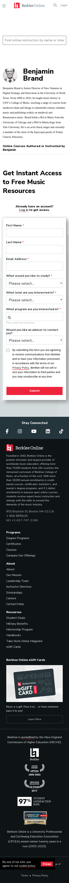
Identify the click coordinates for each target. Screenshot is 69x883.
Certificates (13, 544)
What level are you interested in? (30, 293)
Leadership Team (17, 581)
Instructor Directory (18, 587)
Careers (11, 598)
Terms (24, 875)
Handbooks (13, 635)
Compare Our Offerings (21, 555)
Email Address (16, 259)
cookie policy (27, 866)
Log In (64, 5)
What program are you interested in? (32, 309)
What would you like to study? (28, 276)
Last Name (14, 242)
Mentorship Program (19, 629)
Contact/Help (15, 604)
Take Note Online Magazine (24, 641)
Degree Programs (17, 538)
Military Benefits (17, 624)
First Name (14, 225)
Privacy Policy (40, 875)
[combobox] (34, 316)
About (10, 569)
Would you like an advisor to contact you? (32, 331)
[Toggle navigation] (4, 5)
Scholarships (14, 593)
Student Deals (15, 618)
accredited (28, 737)
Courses (11, 550)
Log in (23, 210)
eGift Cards (13, 647)
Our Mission (13, 575)
